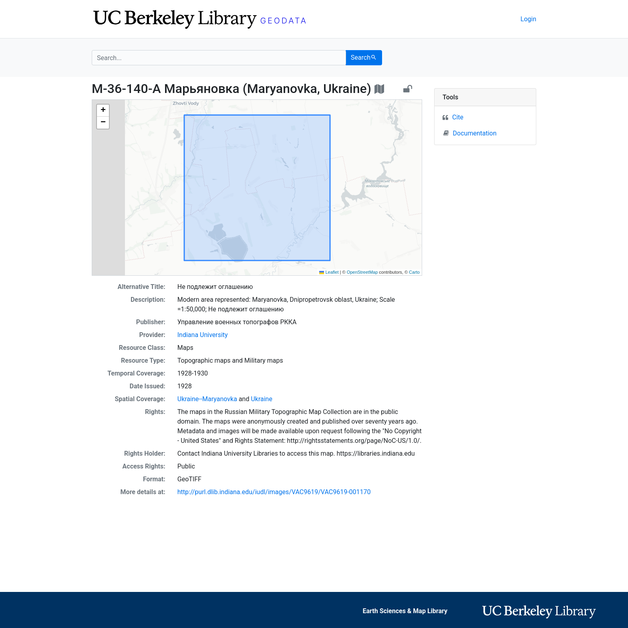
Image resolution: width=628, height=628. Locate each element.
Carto (414, 272)
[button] (103, 111)
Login (528, 19)
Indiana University (202, 335)
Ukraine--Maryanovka (207, 399)
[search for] (219, 57)
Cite (457, 117)
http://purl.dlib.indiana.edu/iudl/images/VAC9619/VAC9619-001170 (274, 492)
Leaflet (328, 272)
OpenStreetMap (362, 272)
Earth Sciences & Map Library (404, 611)
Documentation (470, 133)
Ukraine (261, 399)
